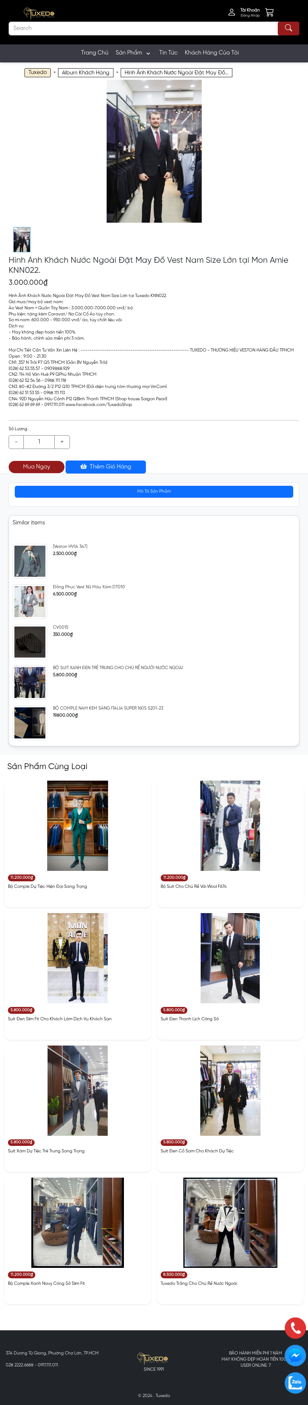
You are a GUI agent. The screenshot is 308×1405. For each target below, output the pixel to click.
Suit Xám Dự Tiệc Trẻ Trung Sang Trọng (46, 1151)
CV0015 (60, 627)
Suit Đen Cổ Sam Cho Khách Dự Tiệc (197, 1151)
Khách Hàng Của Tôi (212, 53)
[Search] (154, 28)
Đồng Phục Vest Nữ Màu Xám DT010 (89, 587)
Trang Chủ (94, 53)
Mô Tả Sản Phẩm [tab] (154, 491)
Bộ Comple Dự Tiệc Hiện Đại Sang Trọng (47, 886)
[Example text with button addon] (39, 442)
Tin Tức (168, 53)
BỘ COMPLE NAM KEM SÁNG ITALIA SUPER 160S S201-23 (108, 708)
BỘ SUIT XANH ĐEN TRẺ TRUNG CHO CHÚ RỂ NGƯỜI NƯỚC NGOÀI (118, 668)
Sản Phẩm (134, 53)
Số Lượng (18, 429)
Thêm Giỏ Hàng (105, 466)
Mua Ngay (36, 467)
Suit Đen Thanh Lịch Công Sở (190, 1019)
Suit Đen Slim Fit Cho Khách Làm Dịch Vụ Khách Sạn (60, 1019)
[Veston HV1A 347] (70, 546)
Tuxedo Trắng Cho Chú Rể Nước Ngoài (199, 1283)
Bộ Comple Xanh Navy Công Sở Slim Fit (46, 1283)
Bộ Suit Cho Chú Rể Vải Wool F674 (194, 886)
